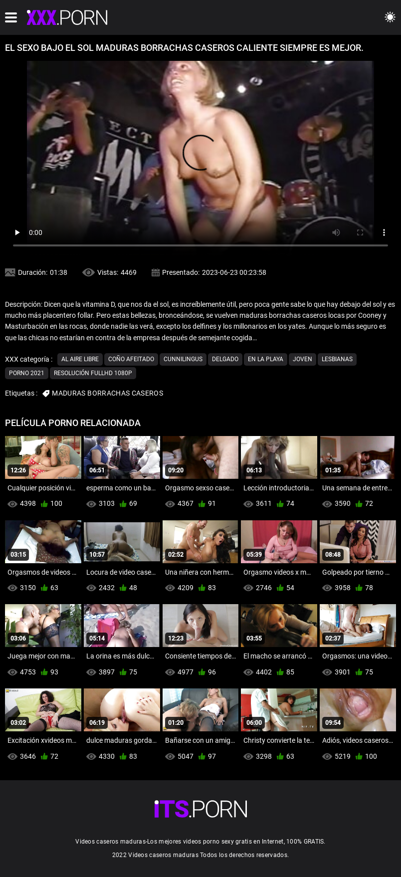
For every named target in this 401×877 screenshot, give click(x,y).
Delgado (225, 359)
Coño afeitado (131, 359)
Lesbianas (337, 359)
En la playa (265, 359)
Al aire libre (80, 359)
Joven (302, 359)
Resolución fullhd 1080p (93, 373)
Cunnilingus (183, 359)
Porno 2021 (26, 373)
